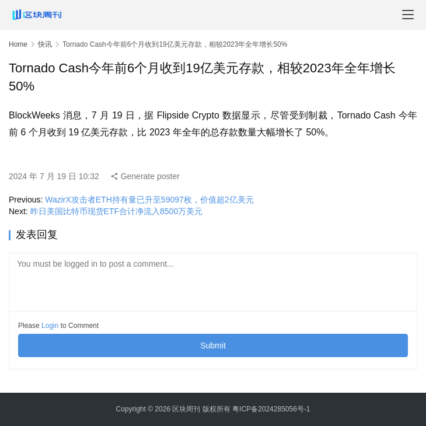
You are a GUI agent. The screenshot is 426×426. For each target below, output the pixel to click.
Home (18, 44)
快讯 (45, 44)
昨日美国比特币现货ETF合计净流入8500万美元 (116, 211)
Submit (213, 345)
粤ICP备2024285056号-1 (271, 409)
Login (49, 326)
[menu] (408, 14)
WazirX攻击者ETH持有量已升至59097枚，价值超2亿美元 (149, 199)
